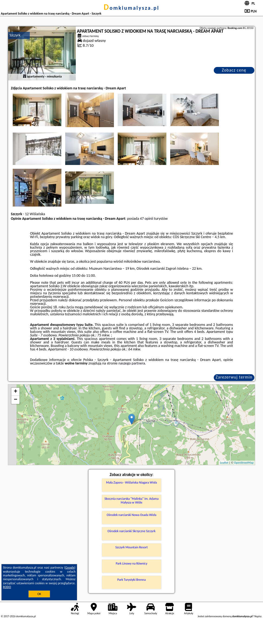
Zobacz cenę (234, 70)
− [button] (15, 400)
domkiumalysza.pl (131, 8)
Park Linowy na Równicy (131, 563)
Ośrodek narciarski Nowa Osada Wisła (131, 515)
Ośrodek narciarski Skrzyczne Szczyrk (131, 531)
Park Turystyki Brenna (131, 580)
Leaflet (224, 462)
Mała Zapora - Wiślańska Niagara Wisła (131, 482)
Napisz (258, 616)
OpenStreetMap (244, 462)
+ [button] (15, 392)
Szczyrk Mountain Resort (131, 547)
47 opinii (146, 218)
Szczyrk (15, 35)
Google (70, 567)
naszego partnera (132, 363)
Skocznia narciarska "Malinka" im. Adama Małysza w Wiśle (131, 500)
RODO (7, 587)
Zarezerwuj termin (234, 377)
